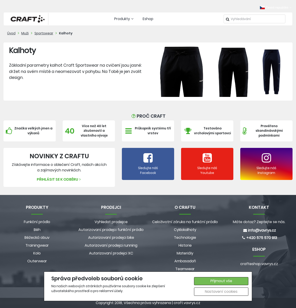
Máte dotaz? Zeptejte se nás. (259, 221)
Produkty (124, 18)
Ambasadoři (185, 261)
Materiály (185, 253)
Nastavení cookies (221, 291)
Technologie (185, 237)
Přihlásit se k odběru (59, 179)
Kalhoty (66, 33)
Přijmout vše (221, 281)
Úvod (11, 33)
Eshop (148, 18)
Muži (25, 33)
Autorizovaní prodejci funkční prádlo (111, 229)
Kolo (37, 253)
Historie (185, 245)
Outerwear (37, 261)
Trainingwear (37, 245)
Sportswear (43, 33)
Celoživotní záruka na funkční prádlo (185, 221)
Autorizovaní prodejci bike (111, 237)
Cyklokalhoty (185, 229)
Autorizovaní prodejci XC (111, 253)
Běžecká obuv (37, 237)
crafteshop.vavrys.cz (259, 263)
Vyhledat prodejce (111, 221)
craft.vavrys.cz (187, 302)
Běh (37, 229)
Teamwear (185, 269)
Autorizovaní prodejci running (111, 245)
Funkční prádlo (37, 221)
